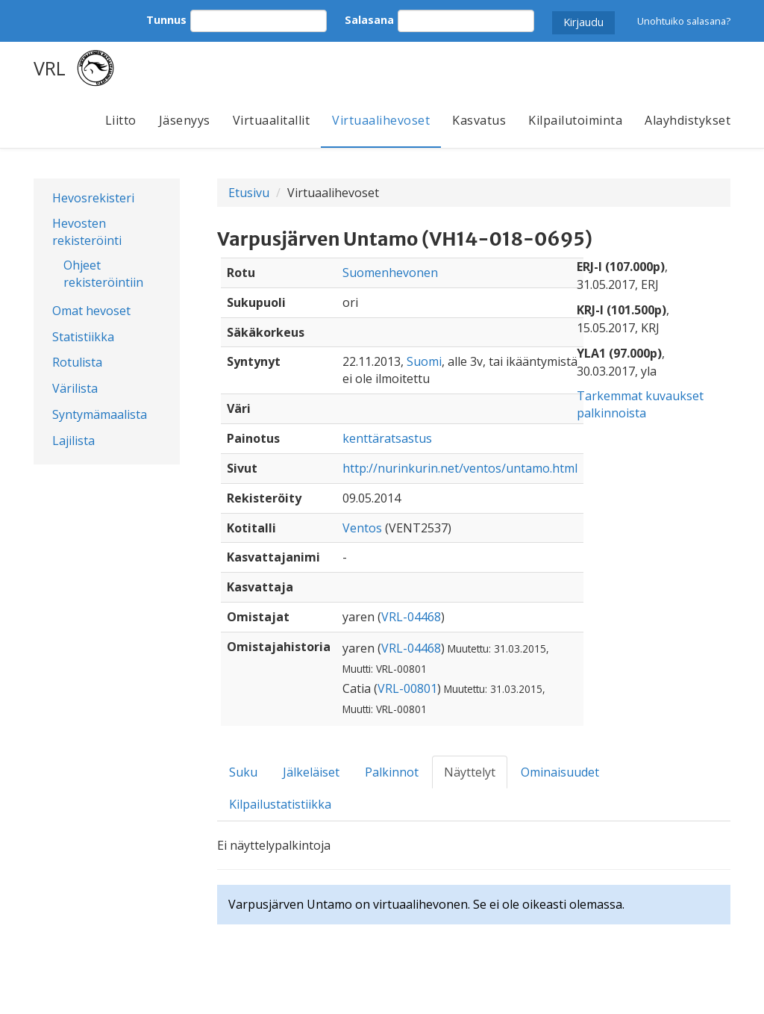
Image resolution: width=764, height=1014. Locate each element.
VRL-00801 (407, 688)
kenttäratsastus (387, 438)
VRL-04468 (411, 617)
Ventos (362, 528)
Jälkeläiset (311, 772)
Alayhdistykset (687, 120)
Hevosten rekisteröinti (87, 232)
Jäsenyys (184, 120)
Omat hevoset (91, 310)
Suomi (424, 361)
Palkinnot (392, 772)
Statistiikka (83, 337)
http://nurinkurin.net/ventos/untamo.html (459, 468)
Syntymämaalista (99, 414)
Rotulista (77, 362)
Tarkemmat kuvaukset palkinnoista (640, 404)
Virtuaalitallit (271, 120)
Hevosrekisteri (93, 198)
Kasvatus (479, 120)
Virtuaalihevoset (381, 120)
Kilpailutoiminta (575, 120)
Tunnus (166, 20)
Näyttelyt (469, 772)
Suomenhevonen (390, 272)
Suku (243, 772)
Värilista (75, 388)
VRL (50, 68)
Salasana (369, 20)
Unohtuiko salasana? (683, 21)
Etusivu (248, 192)
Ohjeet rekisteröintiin (103, 273)
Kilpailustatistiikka (280, 804)
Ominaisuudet (560, 772)
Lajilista (73, 440)
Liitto (121, 120)
